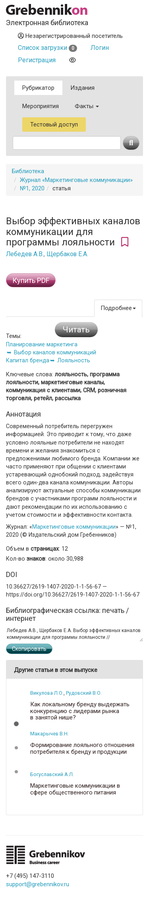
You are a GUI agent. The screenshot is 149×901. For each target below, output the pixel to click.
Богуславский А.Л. (52, 774)
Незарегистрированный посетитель (70, 36)
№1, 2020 (32, 188)
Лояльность (73, 360)
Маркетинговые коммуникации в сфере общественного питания (75, 789)
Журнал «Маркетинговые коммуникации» (76, 180)
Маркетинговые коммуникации (74, 527)
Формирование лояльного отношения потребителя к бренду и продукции (82, 748)
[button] (16, 724)
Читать (76, 329)
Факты (87, 106)
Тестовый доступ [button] (54, 124)
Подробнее (118, 308)
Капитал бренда (27, 360)
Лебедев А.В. (25, 254)
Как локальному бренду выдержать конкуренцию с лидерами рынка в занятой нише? (80, 711)
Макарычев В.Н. (49, 734)
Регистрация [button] (37, 60)
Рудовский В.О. (84, 693)
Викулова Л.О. (47, 693)
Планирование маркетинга (41, 344)
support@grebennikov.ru (37, 884)
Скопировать (29, 649)
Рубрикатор (38, 87)
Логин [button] (100, 47)
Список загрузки (47, 47)
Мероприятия (40, 106)
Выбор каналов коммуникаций (55, 352)
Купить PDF (30, 280)
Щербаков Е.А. (67, 254)
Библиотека (28, 171)
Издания (82, 87)
